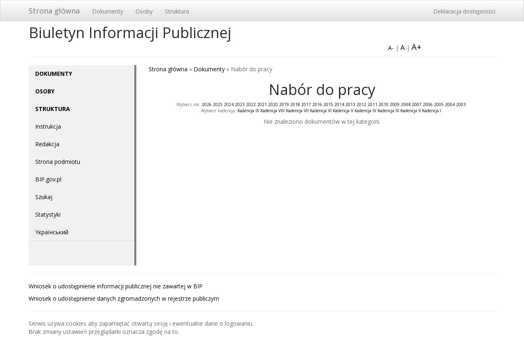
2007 (417, 104)
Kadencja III (388, 110)
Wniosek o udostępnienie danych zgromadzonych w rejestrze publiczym (124, 298)
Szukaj (43, 197)
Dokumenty (107, 11)
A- (391, 48)
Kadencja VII (297, 110)
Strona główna (54, 11)
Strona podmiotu (57, 161)
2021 (262, 104)
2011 (372, 104)
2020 (273, 104)
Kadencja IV (365, 110)
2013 (350, 104)
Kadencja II (410, 110)
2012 (361, 104)
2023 (240, 104)
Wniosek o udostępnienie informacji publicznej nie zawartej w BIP (116, 286)
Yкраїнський (51, 232)
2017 (306, 104)
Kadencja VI (321, 110)
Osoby (144, 11)
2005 (439, 104)
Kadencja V (343, 110)
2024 (229, 104)
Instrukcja (48, 126)
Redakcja (47, 144)
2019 (284, 104)
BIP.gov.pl (48, 179)
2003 (461, 104)
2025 (218, 104)
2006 (428, 104)
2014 (339, 104)
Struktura (177, 11)
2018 (295, 104)
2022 (251, 104)
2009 (395, 104)
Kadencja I (431, 110)
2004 (450, 104)
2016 (317, 104)
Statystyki (48, 214)
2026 (207, 104)
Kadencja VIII (272, 110)
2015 (328, 104)
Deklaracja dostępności (464, 11)
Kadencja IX (248, 110)
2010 (383, 104)
